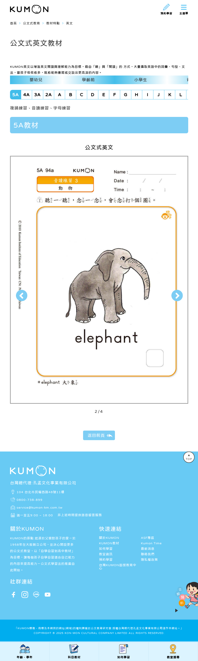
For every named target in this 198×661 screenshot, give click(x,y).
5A (15, 94)
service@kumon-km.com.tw (40, 507)
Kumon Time (151, 543)
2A (48, 94)
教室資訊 (106, 554)
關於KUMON (109, 537)
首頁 (13, 23)
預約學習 (106, 559)
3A (37, 94)
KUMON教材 (109, 543)
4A (26, 94)
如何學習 (106, 548)
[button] (21, 295)
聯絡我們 (148, 554)
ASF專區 (147, 537)
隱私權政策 (149, 559)
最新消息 (148, 548)
